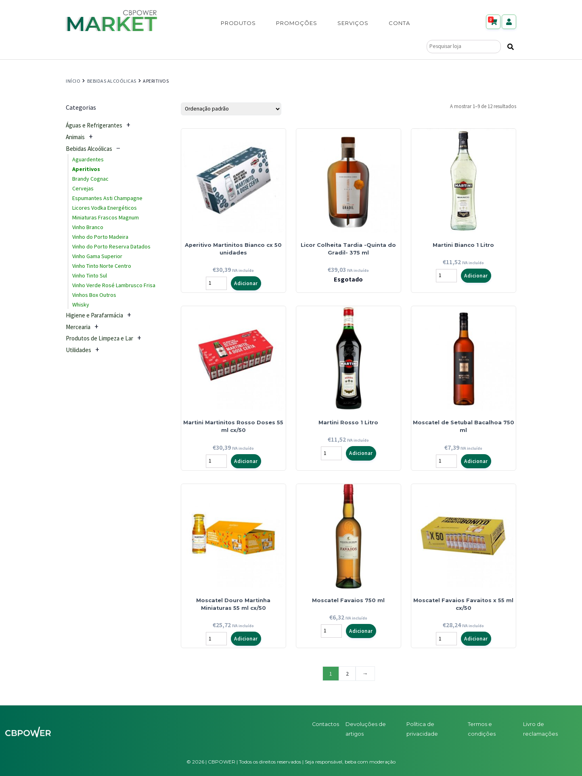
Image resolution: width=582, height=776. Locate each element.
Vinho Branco (87, 227)
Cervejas (83, 188)
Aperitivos (86, 169)
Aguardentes (88, 159)
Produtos (238, 23)
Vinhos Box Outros (94, 294)
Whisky (80, 304)
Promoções (296, 23)
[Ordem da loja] (231, 108)
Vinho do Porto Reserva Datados (111, 246)
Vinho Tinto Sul (89, 275)
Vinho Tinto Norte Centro (101, 265)
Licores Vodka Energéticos (104, 207)
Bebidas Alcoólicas (111, 81)
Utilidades (78, 350)
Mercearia (78, 327)
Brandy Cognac (90, 178)
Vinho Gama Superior (97, 256)
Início (73, 81)
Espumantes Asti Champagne (107, 198)
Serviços (352, 23)
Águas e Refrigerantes (94, 125)
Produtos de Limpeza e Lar (99, 338)
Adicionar (246, 283)
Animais (75, 137)
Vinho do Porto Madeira (100, 236)
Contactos (325, 724)
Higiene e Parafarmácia (94, 315)
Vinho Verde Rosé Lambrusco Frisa (113, 285)
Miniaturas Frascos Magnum (105, 217)
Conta (399, 23)
